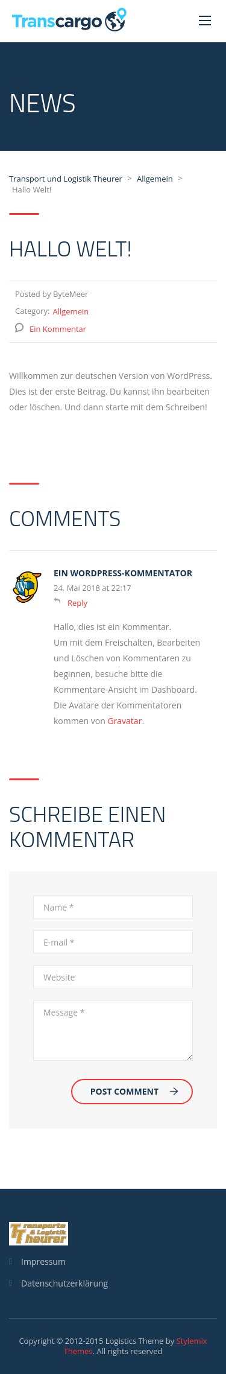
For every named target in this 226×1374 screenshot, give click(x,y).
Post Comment (134, 1091)
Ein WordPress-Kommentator (123, 573)
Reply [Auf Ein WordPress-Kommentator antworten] (77, 602)
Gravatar (124, 721)
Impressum (43, 1261)
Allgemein (70, 311)
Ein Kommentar (58, 328)
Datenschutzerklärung (64, 1283)
